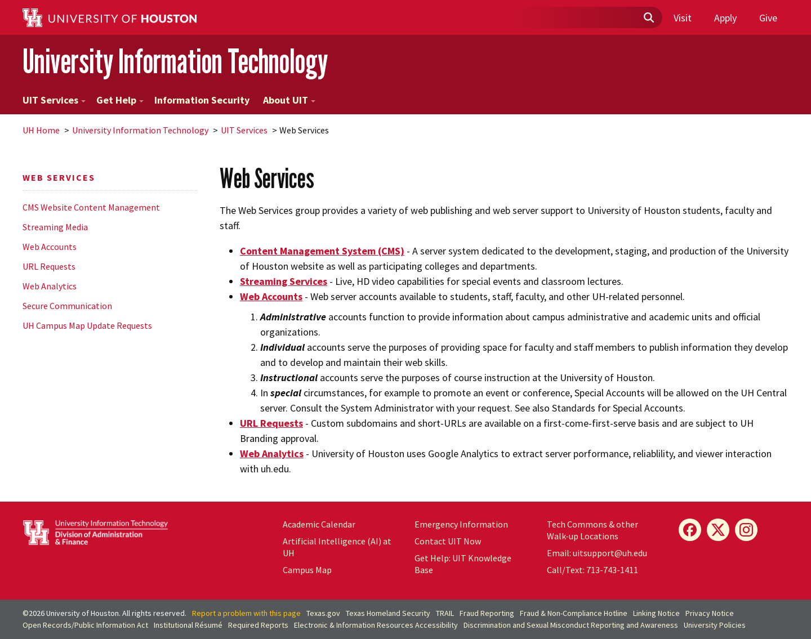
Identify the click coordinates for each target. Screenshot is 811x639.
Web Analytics (50, 286)
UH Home (41, 130)
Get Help (120, 99)
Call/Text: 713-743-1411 (592, 569)
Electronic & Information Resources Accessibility (376, 625)
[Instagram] (746, 530)
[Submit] (648, 18)
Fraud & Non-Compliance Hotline (573, 613)
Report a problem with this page (246, 613)
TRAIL (445, 613)
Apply (725, 17)
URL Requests (49, 266)
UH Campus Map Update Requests (87, 325)
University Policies (715, 625)
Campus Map (307, 569)
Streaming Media (55, 227)
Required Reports (258, 625)
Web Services (59, 177)
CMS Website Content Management (91, 207)
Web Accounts (50, 246)
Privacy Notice (709, 613)
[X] (718, 530)
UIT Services (54, 99)
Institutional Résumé (188, 625)
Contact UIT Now (448, 541)
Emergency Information (461, 524)
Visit (683, 17)
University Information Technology (175, 61)
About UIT (289, 99)
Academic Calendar (319, 524)
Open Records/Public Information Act (85, 625)
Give (768, 17)
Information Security (201, 99)
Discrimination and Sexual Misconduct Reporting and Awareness (571, 625)
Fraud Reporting (487, 613)
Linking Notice (656, 613)
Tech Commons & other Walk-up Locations (592, 530)
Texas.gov (323, 613)
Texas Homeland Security (388, 613)
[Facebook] (690, 530)
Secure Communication (67, 305)
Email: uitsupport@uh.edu (597, 552)
